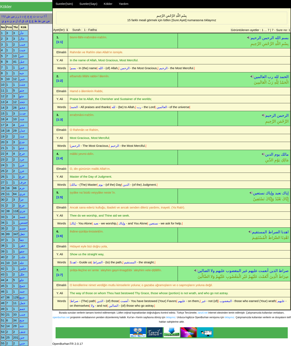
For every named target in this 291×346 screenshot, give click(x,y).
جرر (21, 165)
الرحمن (268, 38)
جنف (22, 331)
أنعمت (263, 271)
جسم (22, 228)
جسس (23, 222)
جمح (22, 286)
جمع (22, 297)
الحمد (284, 77)
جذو (21, 148)
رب (270, 77)
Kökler (108, 3)
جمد (22, 291)
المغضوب (233, 271)
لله (276, 77)
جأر (21, 33)
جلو (21, 280)
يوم (277, 154)
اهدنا (285, 232)
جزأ (21, 199)
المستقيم (259, 232)
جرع (22, 176)
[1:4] (59, 158)
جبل (21, 61)
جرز (21, 171)
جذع (22, 142)
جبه (21, 73)
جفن (22, 245)
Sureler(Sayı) (88, 3)
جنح (21, 320)
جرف (22, 182)
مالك (285, 154)
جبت (22, 50)
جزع (22, 205)
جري (22, 194)
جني (22, 343)
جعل (22, 234)
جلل (21, 274)
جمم (22, 309)
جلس (22, 268)
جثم (21, 90)
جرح (22, 153)
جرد (21, 159)
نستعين (259, 193)
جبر (21, 56)
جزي (22, 211)
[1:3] (59, 119)
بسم (285, 38)
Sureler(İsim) (64, 3)
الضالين (204, 271)
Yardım (123, 3)
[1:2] (59, 80)
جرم (22, 188)
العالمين (260, 77)
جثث (22, 84)
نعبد (278, 193)
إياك (285, 193)
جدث (22, 113)
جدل (22, 130)
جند (21, 326)
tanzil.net (203, 312)
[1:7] (59, 274)
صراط (284, 271)
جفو (21, 251)
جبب (22, 44)
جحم (22, 107)
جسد (22, 217)
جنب (22, 314)
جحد (22, 102)
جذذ (21, 136)
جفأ (21, 240)
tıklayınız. (171, 317)
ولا (213, 271)
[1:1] (59, 42)
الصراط (274, 232)
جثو (21, 96)
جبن (21, 67)
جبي (22, 79)
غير (244, 271)
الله (277, 38)
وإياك (270, 193)
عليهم (252, 271)
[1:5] (59, 197)
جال (21, 38)
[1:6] (59, 236)
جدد (21, 119)
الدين (269, 154)
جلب (22, 257)
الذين (274, 271)
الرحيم (256, 38)
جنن (21, 337)
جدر (21, 125)
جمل (22, 303)
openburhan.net (61, 317)
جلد (21, 263)
